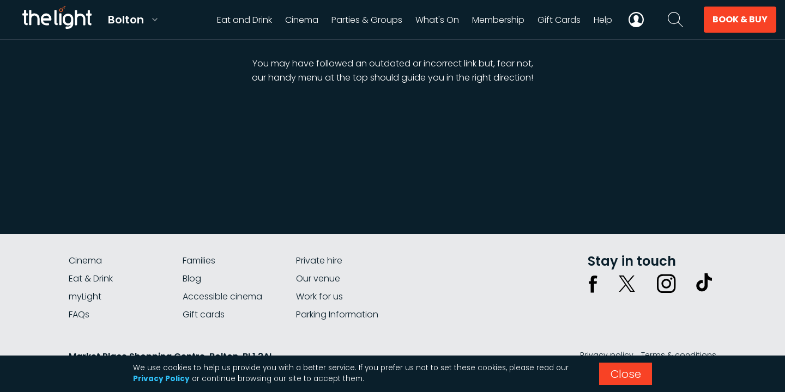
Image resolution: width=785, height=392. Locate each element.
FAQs (79, 314)
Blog (192, 278)
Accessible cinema (222, 296)
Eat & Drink (91, 278)
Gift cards (204, 314)
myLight (85, 296)
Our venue (318, 278)
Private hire (319, 260)
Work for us (319, 296)
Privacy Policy (161, 378)
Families (199, 260)
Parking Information (337, 314)
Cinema (85, 260)
